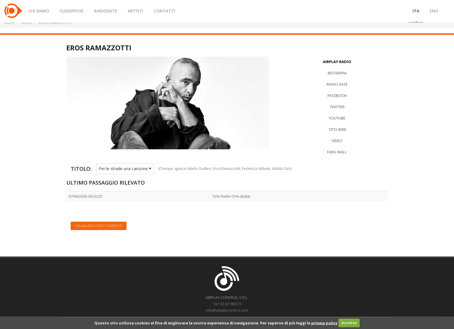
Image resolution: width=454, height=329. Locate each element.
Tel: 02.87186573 (227, 303)
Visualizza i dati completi (98, 225)
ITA (416, 11)
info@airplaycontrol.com (227, 310)
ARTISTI (135, 11)
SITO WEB (337, 129)
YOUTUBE (337, 118)
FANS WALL (337, 152)
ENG (434, 11)
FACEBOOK (337, 95)
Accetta (349, 322)
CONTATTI (164, 11)
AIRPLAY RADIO (337, 61)
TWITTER (337, 106)
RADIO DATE (337, 84)
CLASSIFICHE (72, 11)
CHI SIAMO (38, 11)
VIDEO (337, 140)
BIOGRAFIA (337, 73)
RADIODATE (105, 11)
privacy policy (324, 322)
